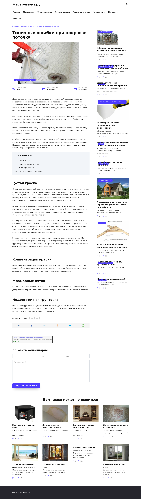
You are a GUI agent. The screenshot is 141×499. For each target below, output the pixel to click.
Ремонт (16, 12)
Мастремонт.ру (26, 4)
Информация (99, 12)
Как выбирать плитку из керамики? (109, 163)
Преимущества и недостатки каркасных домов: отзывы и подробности (112, 204)
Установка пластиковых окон (115, 465)
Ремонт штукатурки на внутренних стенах (84, 448)
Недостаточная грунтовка (30, 171)
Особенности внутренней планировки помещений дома (112, 66)
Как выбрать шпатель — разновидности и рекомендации (109, 125)
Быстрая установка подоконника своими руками (112, 84)
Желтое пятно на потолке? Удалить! (52, 426)
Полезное (113, 12)
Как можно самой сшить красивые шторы (109, 263)
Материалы (28, 12)
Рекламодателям (81, 12)
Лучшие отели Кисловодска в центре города (28, 337)
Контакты (17, 19)
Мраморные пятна (27, 168)
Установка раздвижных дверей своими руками (24, 465)
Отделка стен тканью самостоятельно (84, 426)
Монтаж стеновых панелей (111, 279)
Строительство (44, 12)
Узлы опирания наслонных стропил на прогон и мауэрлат (112, 245)
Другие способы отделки (25, 80)
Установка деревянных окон (54, 465)
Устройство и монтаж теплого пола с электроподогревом (112, 143)
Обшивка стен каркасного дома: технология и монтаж (111, 49)
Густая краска (25, 161)
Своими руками (62, 12)
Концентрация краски (29, 164)
